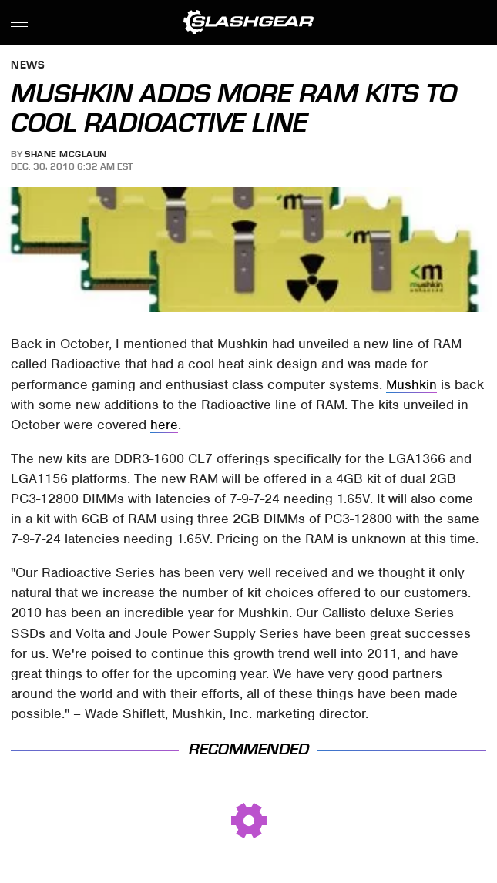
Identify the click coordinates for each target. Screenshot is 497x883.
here (164, 424)
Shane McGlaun (66, 154)
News (28, 66)
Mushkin (411, 384)
